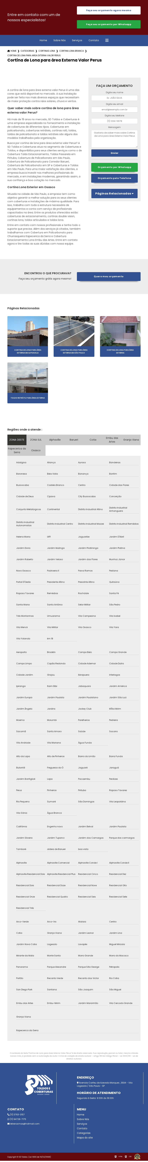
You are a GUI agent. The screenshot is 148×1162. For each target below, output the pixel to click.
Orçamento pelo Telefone (114, 179)
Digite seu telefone (114, 116)
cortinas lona (46, 52)
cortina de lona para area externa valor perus (34, 56)
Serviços (77, 41)
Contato (94, 41)
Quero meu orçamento (109, 277)
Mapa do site (85, 1138)
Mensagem (114, 128)
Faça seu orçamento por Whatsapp (109, 25)
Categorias (27, 52)
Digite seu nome (114, 93)
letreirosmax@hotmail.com (23, 1124)
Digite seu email (114, 105)
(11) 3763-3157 (16, 1115)
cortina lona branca (71, 52)
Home (43, 41)
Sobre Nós (59, 41)
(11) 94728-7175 (16, 1120)
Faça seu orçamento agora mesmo (109, 10)
